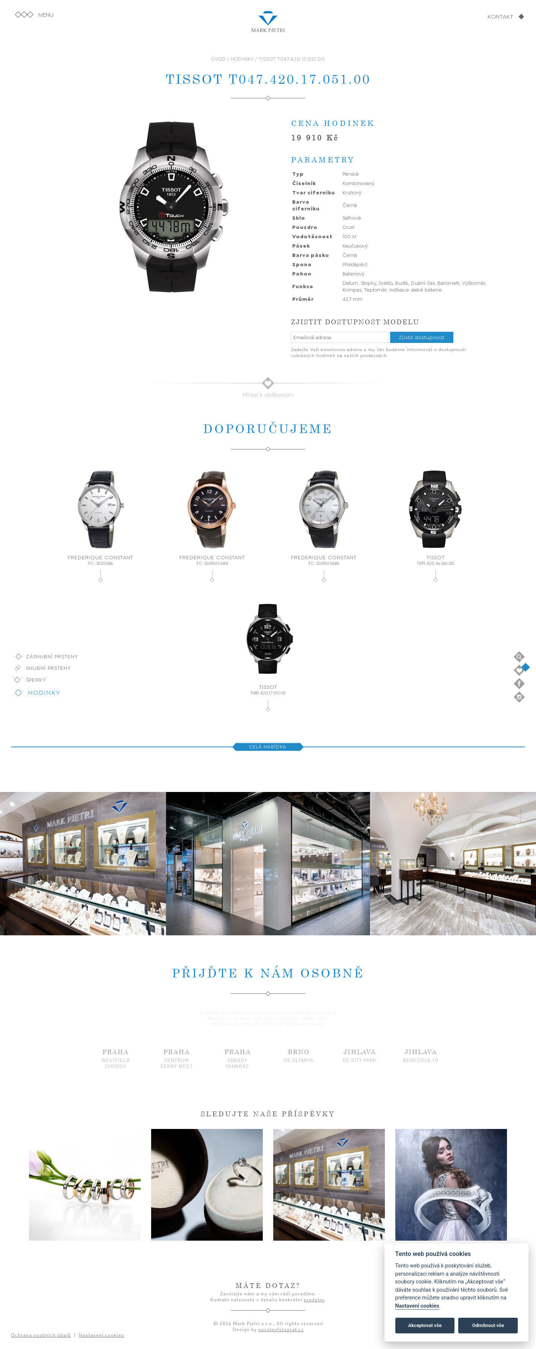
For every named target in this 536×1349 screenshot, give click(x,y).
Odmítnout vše (488, 1325)
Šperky (36, 680)
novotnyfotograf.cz (281, 1329)
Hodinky (44, 692)
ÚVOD (218, 59)
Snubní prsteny (48, 668)
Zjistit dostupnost (421, 337)
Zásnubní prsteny (52, 656)
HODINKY (242, 59)
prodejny (314, 1299)
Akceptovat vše (425, 1325)
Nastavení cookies (417, 1306)
